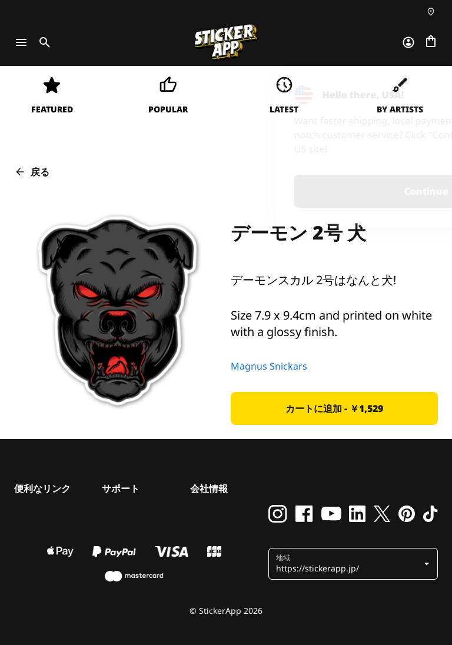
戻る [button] (31, 171)
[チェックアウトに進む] (431, 42)
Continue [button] (289, 191)
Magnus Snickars (269, 366)
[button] (334, 408)
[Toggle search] (42, 42)
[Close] (416, 90)
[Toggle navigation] (21, 42)
